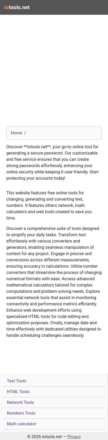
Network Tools (20, 402)
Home (16, 132)
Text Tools (16, 380)
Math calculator (21, 423)
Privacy (74, 436)
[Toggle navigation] (96, 7)
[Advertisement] (54, 72)
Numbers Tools (21, 413)
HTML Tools (18, 391)
